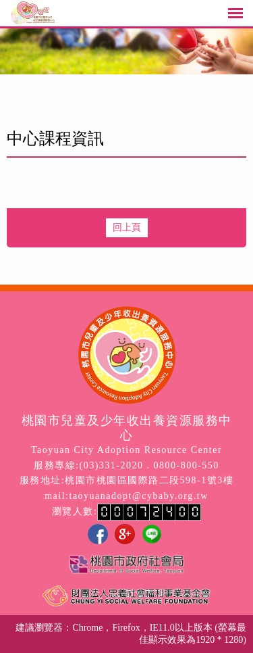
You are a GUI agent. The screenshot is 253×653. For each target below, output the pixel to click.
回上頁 (127, 227)
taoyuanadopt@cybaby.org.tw (138, 496)
